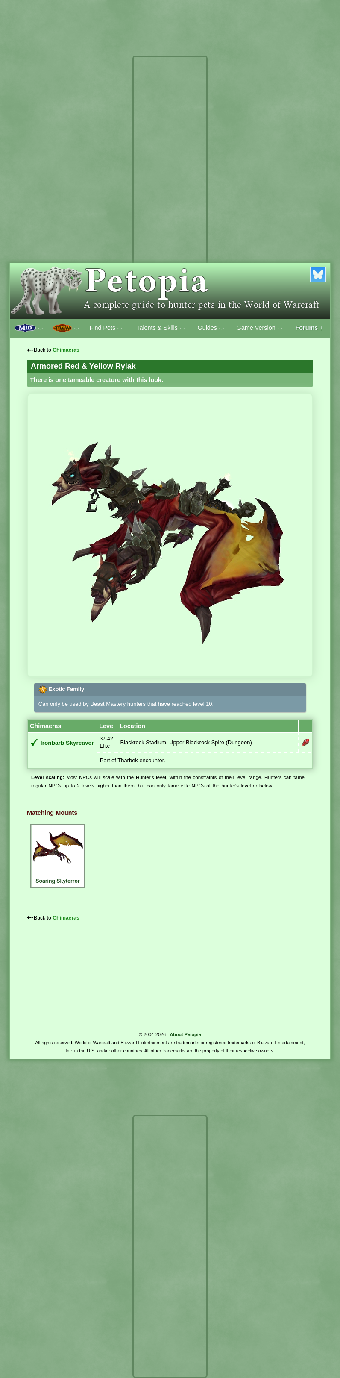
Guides (210, 328)
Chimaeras (66, 350)
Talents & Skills (160, 328)
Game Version (260, 328)
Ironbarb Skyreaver (67, 743)
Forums (310, 327)
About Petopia (185, 1034)
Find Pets (106, 328)
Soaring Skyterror (57, 855)
